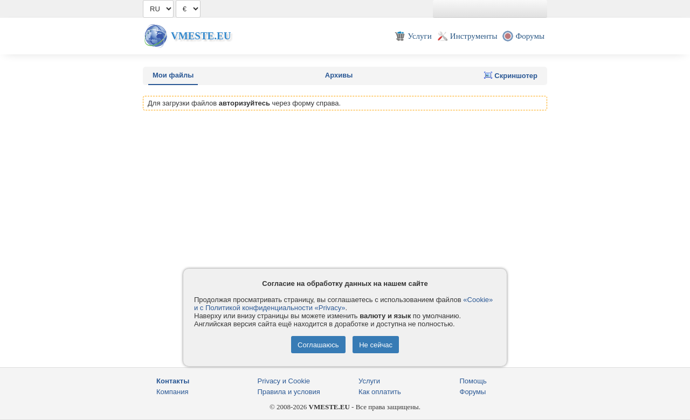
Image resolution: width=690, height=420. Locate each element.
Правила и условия (289, 392)
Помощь (473, 381)
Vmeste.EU (201, 35)
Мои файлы (173, 75)
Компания (172, 392)
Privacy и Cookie (284, 381)
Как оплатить (379, 392)
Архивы (339, 75)
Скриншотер (510, 75)
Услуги (369, 381)
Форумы (473, 392)
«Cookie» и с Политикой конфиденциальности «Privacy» (343, 304)
